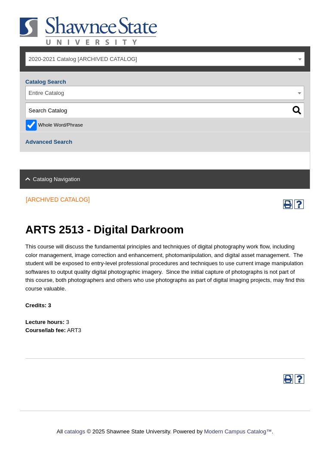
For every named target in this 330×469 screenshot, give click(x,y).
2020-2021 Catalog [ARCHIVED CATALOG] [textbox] (83, 59)
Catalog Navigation (56, 179)
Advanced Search (48, 142)
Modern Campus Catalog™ (238, 431)
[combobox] (165, 59)
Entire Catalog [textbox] (46, 93)
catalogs (74, 431)
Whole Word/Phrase (60, 124)
